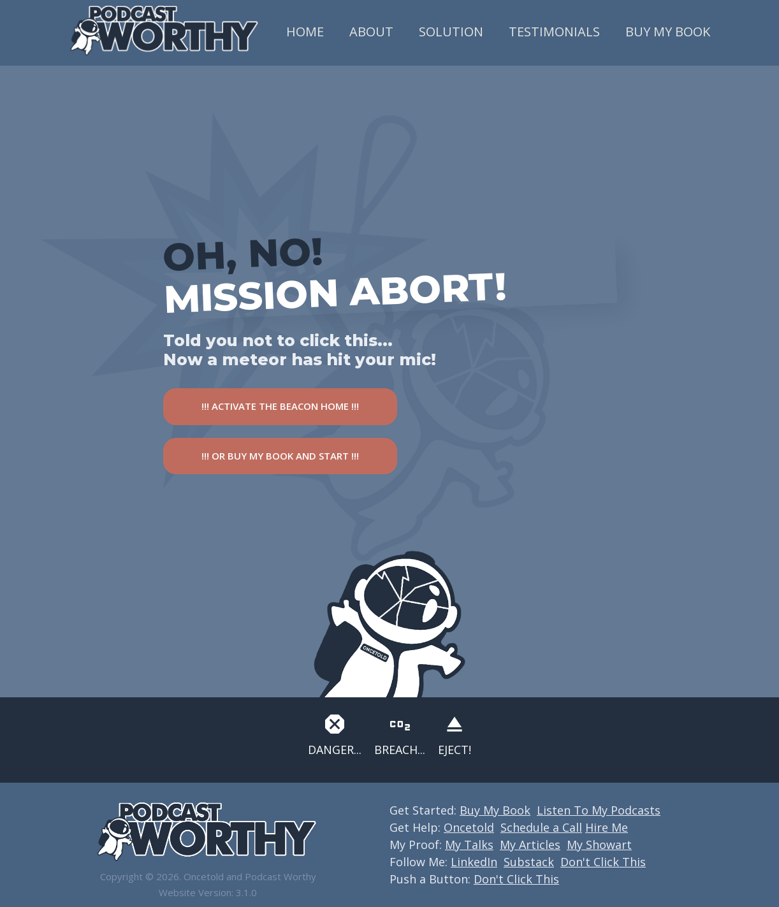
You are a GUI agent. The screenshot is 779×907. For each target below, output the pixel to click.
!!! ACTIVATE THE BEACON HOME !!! (280, 406)
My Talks (469, 844)
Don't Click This (603, 861)
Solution (451, 31)
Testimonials (554, 31)
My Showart (599, 844)
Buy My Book (667, 31)
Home (305, 31)
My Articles (530, 844)
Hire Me (606, 827)
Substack (529, 861)
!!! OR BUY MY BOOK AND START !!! (280, 455)
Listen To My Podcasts (598, 810)
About (371, 31)
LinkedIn (474, 861)
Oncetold (469, 827)
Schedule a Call (541, 827)
